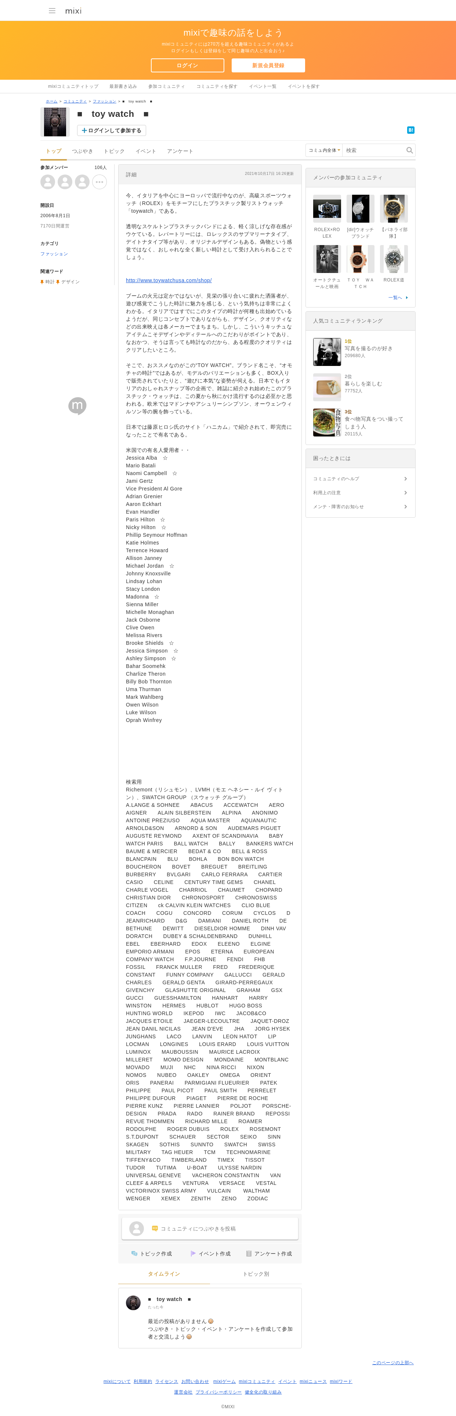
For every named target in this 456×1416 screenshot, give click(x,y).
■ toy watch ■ (169, 1299)
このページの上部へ (393, 1362)
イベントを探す (304, 86)
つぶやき (82, 151)
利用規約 (143, 1381)
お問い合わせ (195, 1381)
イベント (146, 151)
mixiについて (117, 1381)
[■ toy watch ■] (133, 1302)
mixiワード (341, 1381)
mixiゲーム (224, 1381)
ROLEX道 (394, 280)
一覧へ (395, 297)
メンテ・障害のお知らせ (338, 506)
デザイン (70, 281)
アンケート (180, 151)
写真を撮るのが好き (369, 348)
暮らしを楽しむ (363, 384)
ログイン (187, 65)
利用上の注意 (327, 492)
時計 (50, 281)
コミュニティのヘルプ (336, 478)
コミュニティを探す (217, 86)
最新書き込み (123, 86)
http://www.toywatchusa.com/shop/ (169, 280)
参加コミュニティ (166, 86)
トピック (114, 151)
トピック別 (256, 1274)
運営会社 (183, 1392)
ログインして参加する (115, 130)
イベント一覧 (263, 86)
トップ (54, 151)
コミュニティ (75, 101)
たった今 (155, 1307)
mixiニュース (313, 1381)
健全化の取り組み (263, 1392)
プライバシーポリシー (219, 1392)
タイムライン (164, 1274)
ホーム (52, 101)
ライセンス (166, 1381)
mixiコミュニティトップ (73, 86)
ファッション (104, 101)
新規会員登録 (268, 65)
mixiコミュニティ (257, 1381)
